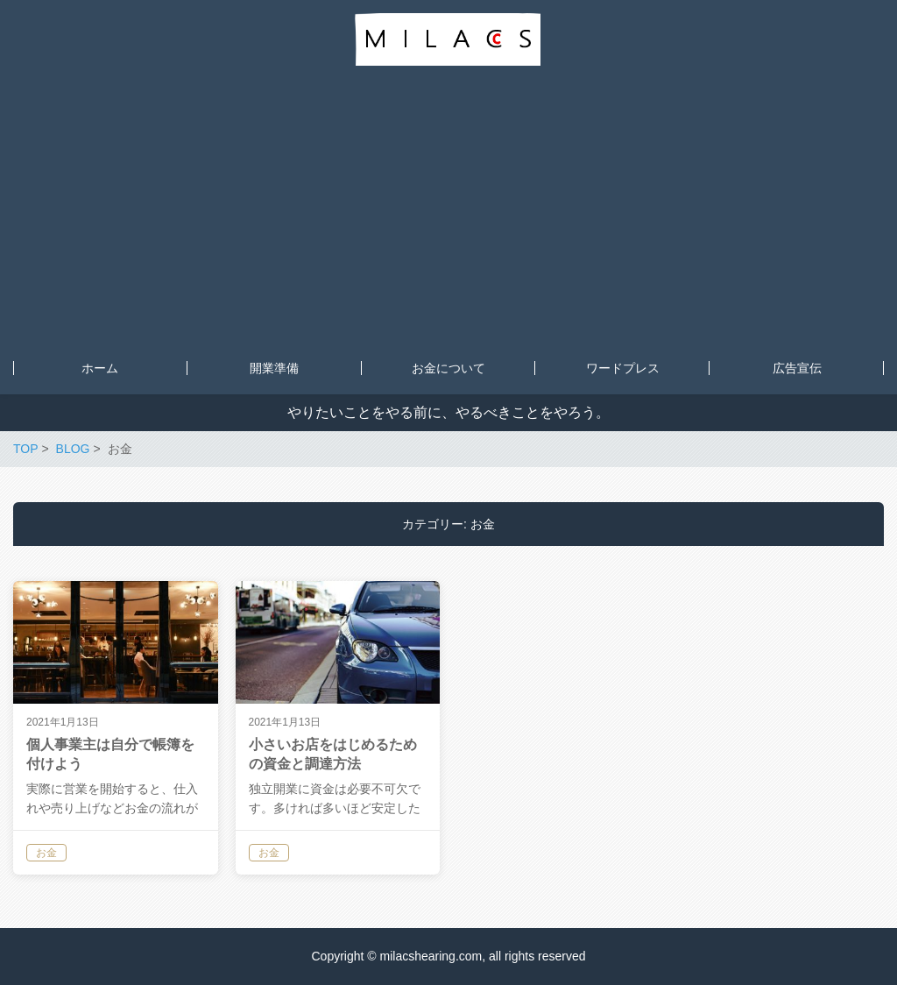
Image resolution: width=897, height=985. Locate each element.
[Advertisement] (448, 210)
